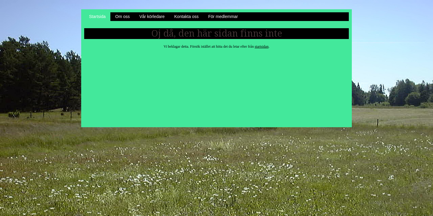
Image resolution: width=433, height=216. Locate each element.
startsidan (262, 46)
